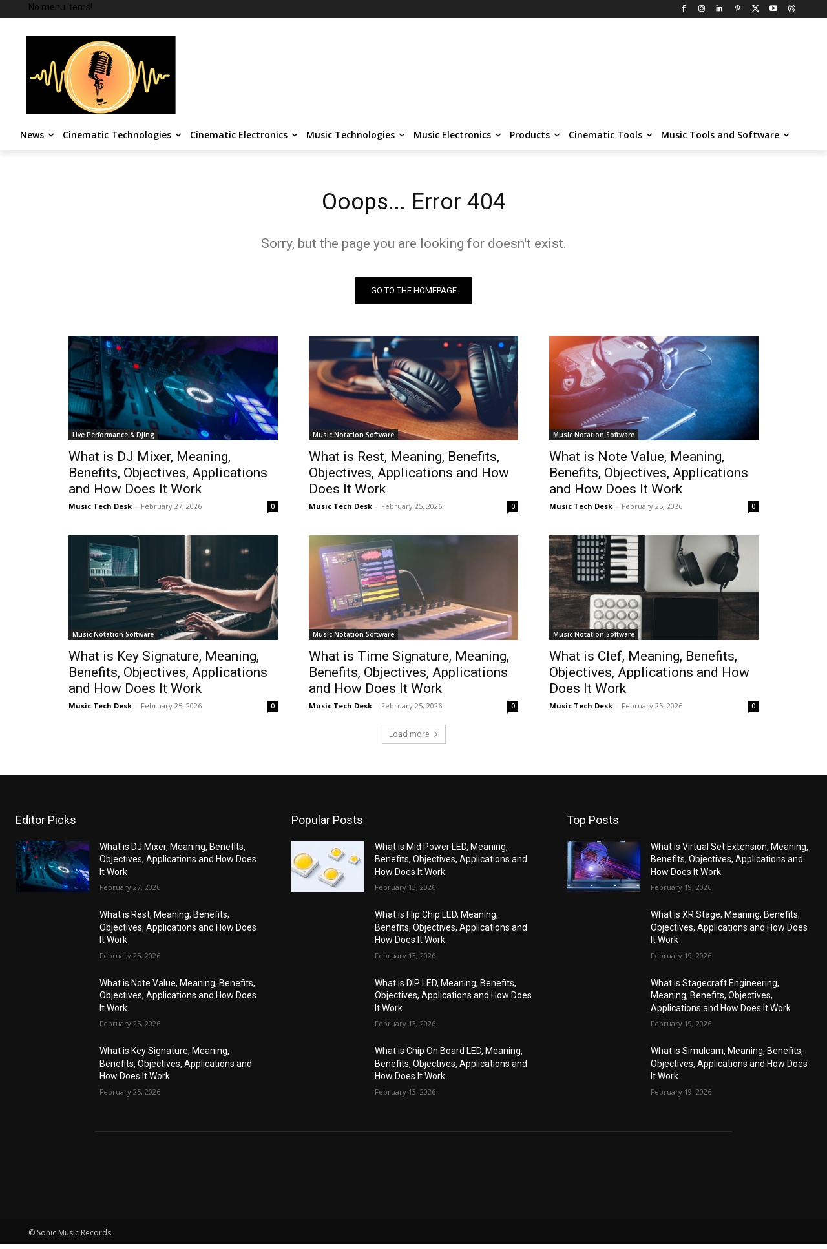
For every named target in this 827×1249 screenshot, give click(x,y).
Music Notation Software (353, 439)
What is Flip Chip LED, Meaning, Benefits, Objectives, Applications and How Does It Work (451, 931)
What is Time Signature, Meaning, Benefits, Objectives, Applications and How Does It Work (409, 677)
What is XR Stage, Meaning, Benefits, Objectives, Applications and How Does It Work (729, 931)
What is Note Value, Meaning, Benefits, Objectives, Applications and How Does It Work (648, 477)
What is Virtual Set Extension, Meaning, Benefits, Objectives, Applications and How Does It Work (729, 864)
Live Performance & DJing (113, 439)
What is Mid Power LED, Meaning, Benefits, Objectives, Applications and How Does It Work (451, 864)
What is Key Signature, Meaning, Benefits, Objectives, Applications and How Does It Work (167, 677)
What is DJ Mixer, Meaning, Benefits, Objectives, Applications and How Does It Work (167, 477)
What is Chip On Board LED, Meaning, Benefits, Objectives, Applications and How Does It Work (451, 1068)
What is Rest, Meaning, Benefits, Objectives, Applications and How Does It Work (409, 477)
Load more (414, 738)
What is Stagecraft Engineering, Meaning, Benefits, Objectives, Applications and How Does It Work (721, 1000)
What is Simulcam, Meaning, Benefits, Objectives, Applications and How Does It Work (729, 1068)
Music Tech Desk (100, 510)
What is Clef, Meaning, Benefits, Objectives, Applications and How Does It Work (649, 677)
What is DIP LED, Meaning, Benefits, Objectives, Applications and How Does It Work (453, 1000)
